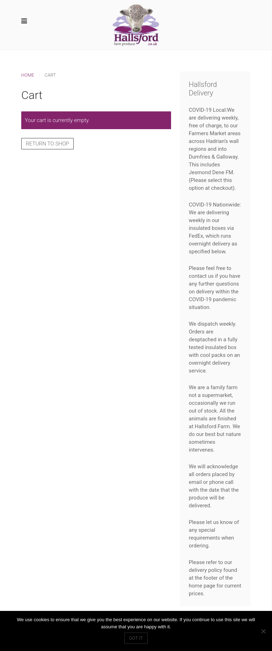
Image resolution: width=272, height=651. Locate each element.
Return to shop (47, 143)
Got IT (136, 638)
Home (27, 75)
